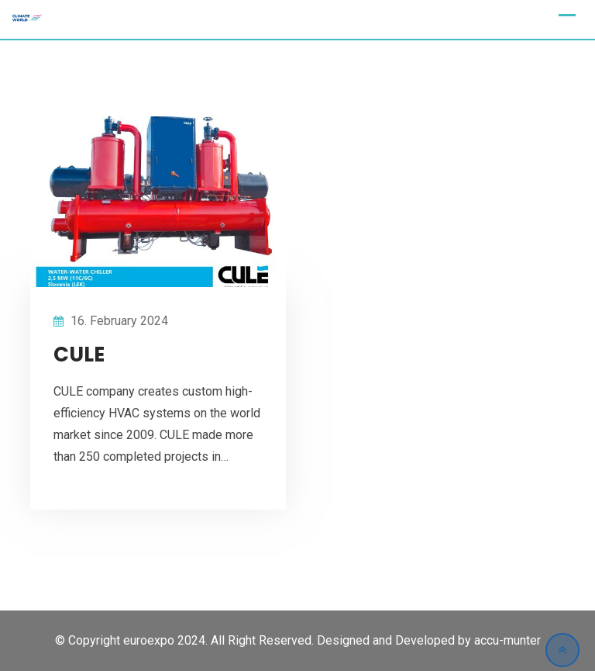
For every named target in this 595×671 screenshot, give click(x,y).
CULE (79, 354)
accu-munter (507, 640)
